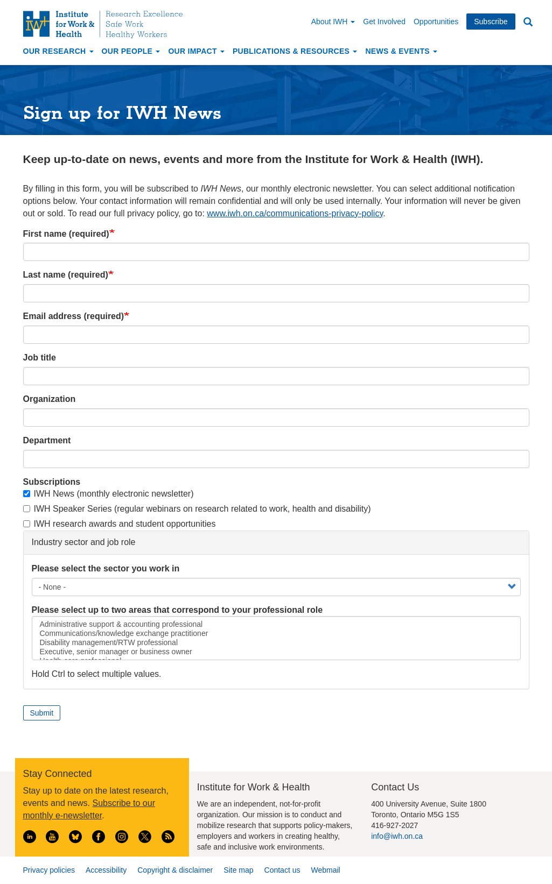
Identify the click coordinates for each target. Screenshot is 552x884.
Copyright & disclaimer (175, 870)
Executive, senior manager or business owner (276, 651)
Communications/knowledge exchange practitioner (276, 633)
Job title (39, 357)
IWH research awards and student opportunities (119, 523)
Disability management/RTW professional (276, 642)
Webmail (325, 870)
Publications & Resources (295, 51)
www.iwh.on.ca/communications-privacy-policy (295, 213)
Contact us (282, 870)
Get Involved (384, 21)
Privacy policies (49, 870)
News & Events (401, 51)
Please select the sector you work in (106, 568)
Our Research (58, 51)
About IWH (333, 21)
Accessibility (106, 870)
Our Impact (196, 51)
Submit (42, 713)
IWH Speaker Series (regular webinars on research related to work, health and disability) (197, 508)
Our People (131, 51)
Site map (238, 870)
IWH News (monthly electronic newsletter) (108, 493)
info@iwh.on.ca (397, 836)
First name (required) (66, 233)
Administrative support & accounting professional (276, 624)
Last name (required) (65, 274)
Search (528, 22)
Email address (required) (73, 316)
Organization (49, 399)
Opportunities (436, 21)
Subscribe (490, 21)
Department (47, 440)
